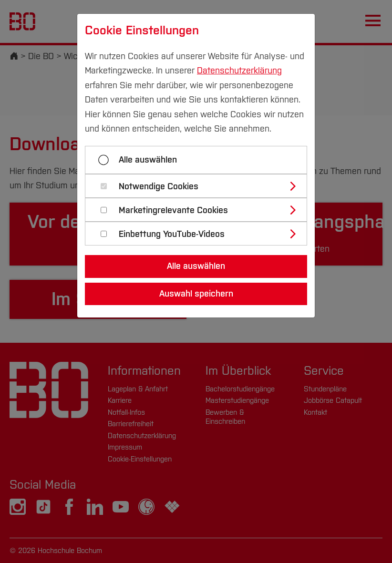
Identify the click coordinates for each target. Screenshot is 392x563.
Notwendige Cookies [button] (158, 187)
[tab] (200, 186)
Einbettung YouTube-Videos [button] (172, 234)
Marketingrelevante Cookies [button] (173, 210)
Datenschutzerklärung (239, 70)
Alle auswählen (148, 159)
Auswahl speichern (196, 293)
